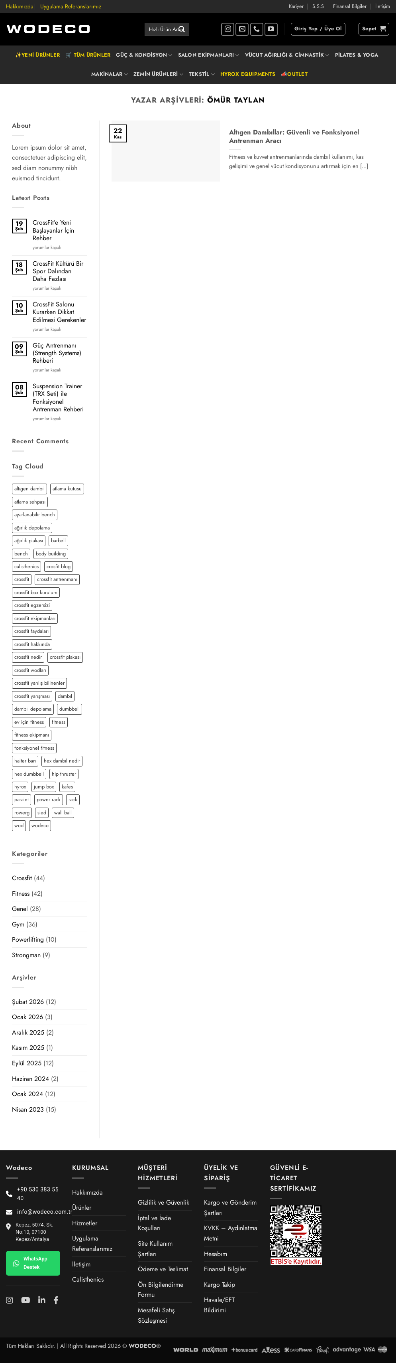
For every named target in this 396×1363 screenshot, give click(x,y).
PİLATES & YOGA (356, 55)
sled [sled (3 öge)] (41, 812)
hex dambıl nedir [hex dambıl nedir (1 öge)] (62, 760)
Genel (20, 908)
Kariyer (296, 6)
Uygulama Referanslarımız (70, 6)
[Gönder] (181, 29)
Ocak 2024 (27, 1093)
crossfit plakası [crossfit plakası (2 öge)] (65, 657)
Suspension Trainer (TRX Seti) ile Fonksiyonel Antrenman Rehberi (58, 397)
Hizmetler (84, 1223)
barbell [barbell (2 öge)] (58, 540)
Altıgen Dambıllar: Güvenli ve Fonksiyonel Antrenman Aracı (294, 136)
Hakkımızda (19, 6)
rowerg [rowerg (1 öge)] (21, 812)
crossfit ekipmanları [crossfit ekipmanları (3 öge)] (34, 618)
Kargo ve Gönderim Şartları (230, 1207)
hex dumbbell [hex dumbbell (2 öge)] (29, 774)
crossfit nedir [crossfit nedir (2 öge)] (28, 657)
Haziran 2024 (30, 1078)
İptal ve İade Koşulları (154, 1223)
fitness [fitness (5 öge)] (58, 722)
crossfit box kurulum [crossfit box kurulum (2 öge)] (35, 592)
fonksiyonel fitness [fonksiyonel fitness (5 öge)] (34, 748)
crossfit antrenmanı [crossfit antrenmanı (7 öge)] (57, 579)
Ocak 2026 (27, 1016)
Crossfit (22, 878)
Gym (18, 924)
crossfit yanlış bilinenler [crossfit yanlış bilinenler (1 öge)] (39, 683)
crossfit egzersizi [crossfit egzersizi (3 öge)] (32, 605)
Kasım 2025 (28, 1047)
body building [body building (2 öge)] (51, 553)
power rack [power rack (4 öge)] (49, 799)
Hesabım (215, 1253)
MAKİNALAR (109, 74)
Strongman (26, 955)
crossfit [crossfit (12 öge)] (21, 579)
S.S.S (318, 6)
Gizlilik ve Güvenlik (163, 1202)
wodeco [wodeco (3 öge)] (40, 825)
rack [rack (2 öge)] (73, 799)
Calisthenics (88, 1279)
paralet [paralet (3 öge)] (21, 799)
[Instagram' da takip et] (227, 29)
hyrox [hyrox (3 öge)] (20, 786)
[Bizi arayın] (256, 29)
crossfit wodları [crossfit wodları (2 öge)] (30, 670)
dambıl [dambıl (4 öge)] (65, 696)
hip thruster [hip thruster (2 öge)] (64, 774)
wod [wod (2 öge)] (19, 825)
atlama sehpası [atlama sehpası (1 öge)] (29, 502)
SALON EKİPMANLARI (208, 55)
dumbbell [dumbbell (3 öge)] (69, 709)
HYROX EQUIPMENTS (247, 74)
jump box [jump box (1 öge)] (44, 786)
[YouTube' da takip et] (271, 29)
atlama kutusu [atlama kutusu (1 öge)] (67, 488)
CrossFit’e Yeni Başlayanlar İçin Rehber (53, 230)
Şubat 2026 (28, 1001)
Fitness (20, 893)
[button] (318, 29)
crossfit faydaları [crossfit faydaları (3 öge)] (31, 631)
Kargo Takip (219, 1284)
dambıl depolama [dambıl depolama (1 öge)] (32, 709)
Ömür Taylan (236, 100)
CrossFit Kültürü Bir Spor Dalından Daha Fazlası (58, 271)
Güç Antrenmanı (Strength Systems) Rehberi (57, 353)
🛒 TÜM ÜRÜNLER (87, 55)
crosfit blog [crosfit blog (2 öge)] (59, 566)
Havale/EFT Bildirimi (219, 1305)
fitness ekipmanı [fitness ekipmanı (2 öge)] (31, 735)
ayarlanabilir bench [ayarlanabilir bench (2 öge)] (34, 514)
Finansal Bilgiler (350, 6)
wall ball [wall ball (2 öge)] (63, 812)
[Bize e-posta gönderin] (242, 29)
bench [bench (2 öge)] (21, 553)
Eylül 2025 (26, 1063)
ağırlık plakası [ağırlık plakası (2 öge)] (28, 540)
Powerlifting (28, 939)
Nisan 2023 (28, 1109)
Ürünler (81, 1207)
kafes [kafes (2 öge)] (67, 786)
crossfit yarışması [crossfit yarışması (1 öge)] (32, 696)
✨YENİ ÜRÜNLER (37, 55)
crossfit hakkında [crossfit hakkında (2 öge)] (32, 644)
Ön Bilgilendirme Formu (160, 1290)
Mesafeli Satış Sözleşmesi (156, 1315)
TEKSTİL (202, 74)
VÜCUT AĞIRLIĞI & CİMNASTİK (287, 55)
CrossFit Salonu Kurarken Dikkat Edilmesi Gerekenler (59, 312)
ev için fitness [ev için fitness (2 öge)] (29, 722)
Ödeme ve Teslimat (163, 1269)
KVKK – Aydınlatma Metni (230, 1233)
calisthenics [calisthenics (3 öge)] (26, 566)
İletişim (382, 6)
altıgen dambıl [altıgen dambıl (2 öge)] (29, 488)
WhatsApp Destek (30, 1263)
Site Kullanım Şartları (155, 1248)
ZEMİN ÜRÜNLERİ (158, 74)
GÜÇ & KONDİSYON (144, 55)
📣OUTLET (294, 74)
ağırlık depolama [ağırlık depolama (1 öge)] (32, 527)
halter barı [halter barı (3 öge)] (25, 760)
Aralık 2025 (28, 1032)
